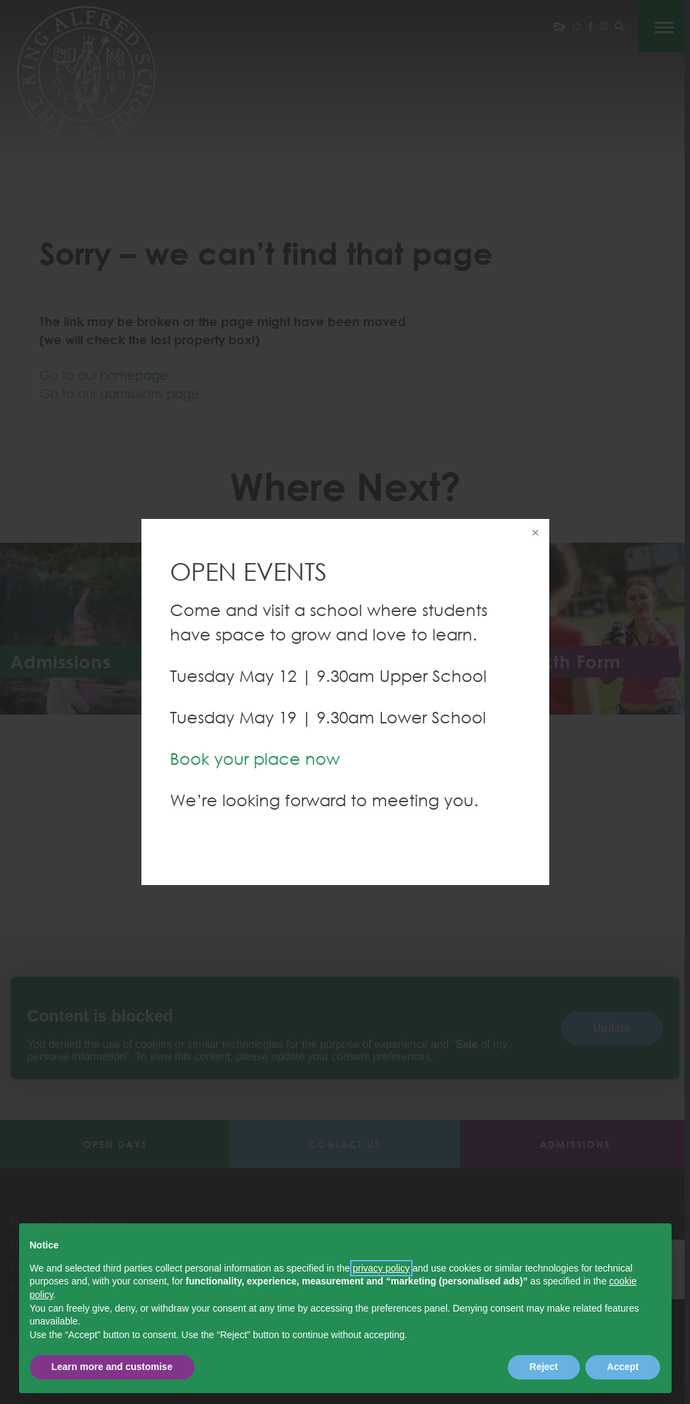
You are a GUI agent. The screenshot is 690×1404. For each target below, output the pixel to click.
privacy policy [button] (381, 1268)
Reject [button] (544, 1366)
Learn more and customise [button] (112, 1366)
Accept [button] (623, 1366)
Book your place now (255, 758)
